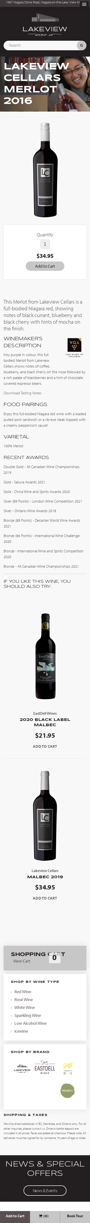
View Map (76, 2)
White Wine (24, 1007)
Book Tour (75, 1215)
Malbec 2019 (45, 873)
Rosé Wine (23, 999)
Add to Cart (15, 1215)
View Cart (21, 961)
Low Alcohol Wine (30, 1023)
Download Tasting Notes (23, 393)
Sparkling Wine (27, 1015)
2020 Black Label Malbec (45, 718)
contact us (38, 1128)
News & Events (45, 1190)
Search (81, 45)
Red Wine (22, 991)
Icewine (21, 1031)
